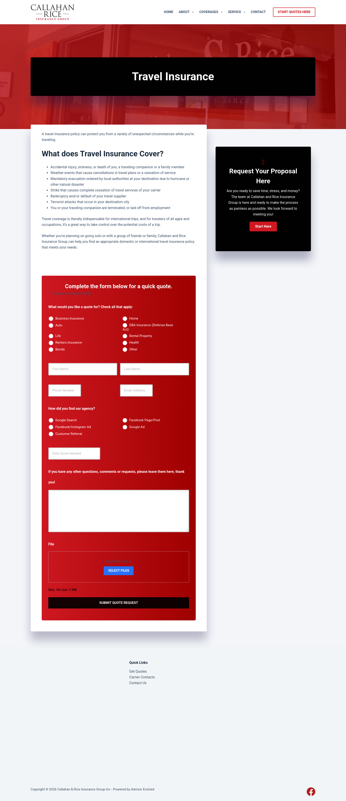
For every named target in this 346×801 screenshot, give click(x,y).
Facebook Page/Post (144, 420)
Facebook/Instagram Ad (73, 427)
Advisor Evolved (142, 789)
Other (133, 349)
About (187, 12)
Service (237, 12)
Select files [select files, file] (118, 571)
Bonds (60, 349)
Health (134, 342)
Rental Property (140, 336)
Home (168, 12)
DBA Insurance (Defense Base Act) (148, 327)
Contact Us (138, 683)
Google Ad (137, 427)
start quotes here (294, 12)
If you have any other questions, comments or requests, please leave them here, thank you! (116, 477)
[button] (263, 226)
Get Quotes (138, 671)
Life (58, 336)
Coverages (211, 12)
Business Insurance (69, 318)
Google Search (66, 420)
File (51, 544)
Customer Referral (68, 434)
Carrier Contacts (142, 677)
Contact (258, 12)
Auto (58, 325)
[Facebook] (311, 791)
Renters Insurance (68, 342)
